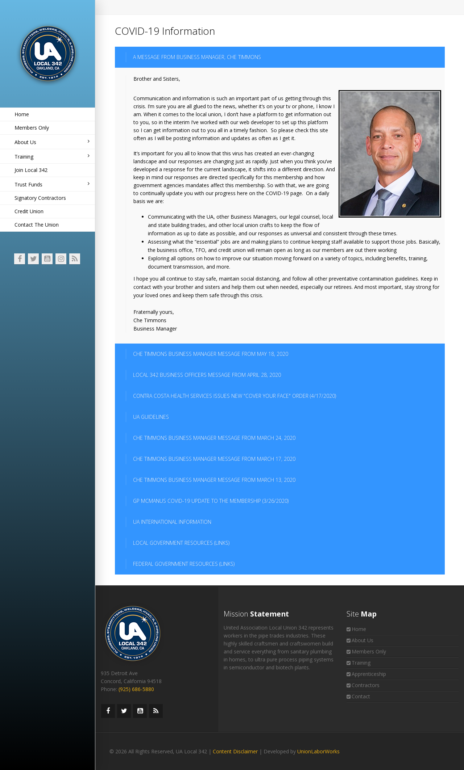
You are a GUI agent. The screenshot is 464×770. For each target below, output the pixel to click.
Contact (361, 696)
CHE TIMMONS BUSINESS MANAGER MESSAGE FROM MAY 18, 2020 (210, 353)
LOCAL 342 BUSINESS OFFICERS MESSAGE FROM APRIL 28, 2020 (207, 374)
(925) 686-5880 (136, 689)
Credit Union (29, 211)
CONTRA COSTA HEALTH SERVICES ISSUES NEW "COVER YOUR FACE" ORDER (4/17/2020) (234, 395)
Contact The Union (36, 224)
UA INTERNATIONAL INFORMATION (172, 521)
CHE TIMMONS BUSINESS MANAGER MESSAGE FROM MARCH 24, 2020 (214, 437)
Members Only (31, 127)
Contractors (366, 685)
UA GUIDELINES (151, 416)
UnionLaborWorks (318, 751)
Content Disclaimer (235, 751)
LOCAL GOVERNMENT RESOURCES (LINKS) (181, 542)
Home (21, 114)
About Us (52, 142)
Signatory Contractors (40, 197)
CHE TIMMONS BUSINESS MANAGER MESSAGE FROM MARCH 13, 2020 (214, 479)
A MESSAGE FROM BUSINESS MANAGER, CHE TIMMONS (197, 57)
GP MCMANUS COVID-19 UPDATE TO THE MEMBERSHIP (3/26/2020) (211, 500)
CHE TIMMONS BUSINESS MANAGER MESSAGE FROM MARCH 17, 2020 (214, 458)
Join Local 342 (30, 170)
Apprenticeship (369, 673)
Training (52, 156)
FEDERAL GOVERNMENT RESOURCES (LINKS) (184, 563)
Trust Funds (52, 184)
